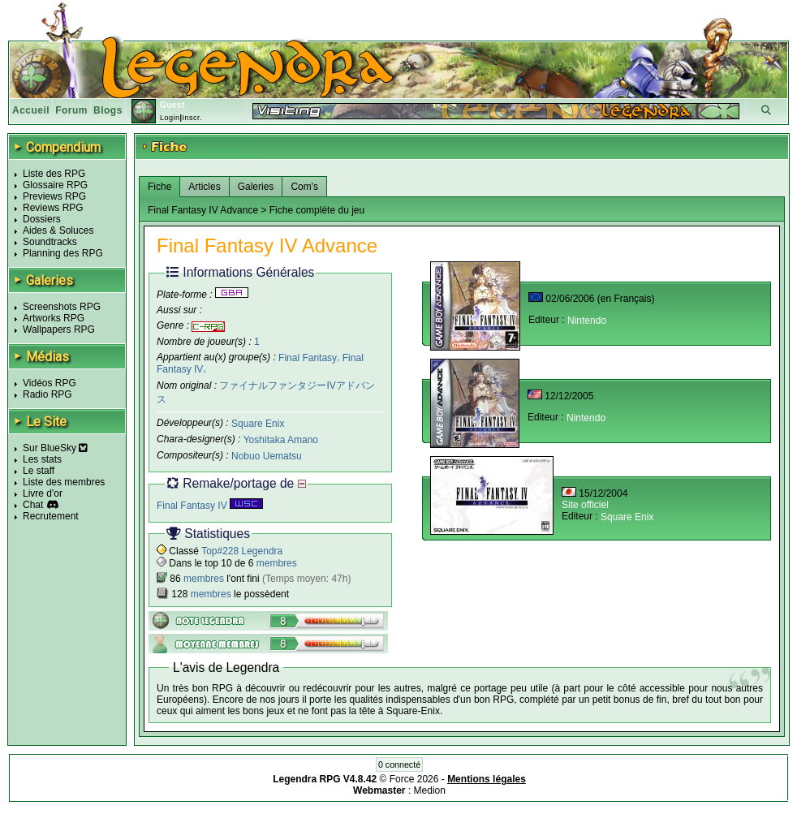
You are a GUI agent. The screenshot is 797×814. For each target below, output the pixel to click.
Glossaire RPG (55, 185)
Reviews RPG (53, 207)
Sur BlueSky (55, 448)
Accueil (31, 110)
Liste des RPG (54, 173)
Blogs (108, 110)
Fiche (159, 186)
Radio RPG (47, 394)
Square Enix (257, 423)
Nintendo (586, 320)
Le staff (38, 470)
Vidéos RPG (49, 383)
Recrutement (51, 516)
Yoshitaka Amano (280, 440)
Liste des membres (64, 482)
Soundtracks (50, 242)
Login (170, 118)
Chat (33, 504)
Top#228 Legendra (241, 551)
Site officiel (585, 504)
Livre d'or (42, 493)
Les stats (42, 459)
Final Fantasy (307, 357)
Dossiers (42, 219)
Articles (204, 186)
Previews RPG (54, 196)
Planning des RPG (63, 253)
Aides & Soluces (58, 230)
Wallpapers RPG (59, 329)
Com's (304, 186)
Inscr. (192, 118)
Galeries (256, 186)
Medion (430, 790)
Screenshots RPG (62, 306)
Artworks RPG (53, 318)
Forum (71, 110)
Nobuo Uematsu (266, 456)
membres (276, 563)
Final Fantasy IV (210, 505)
